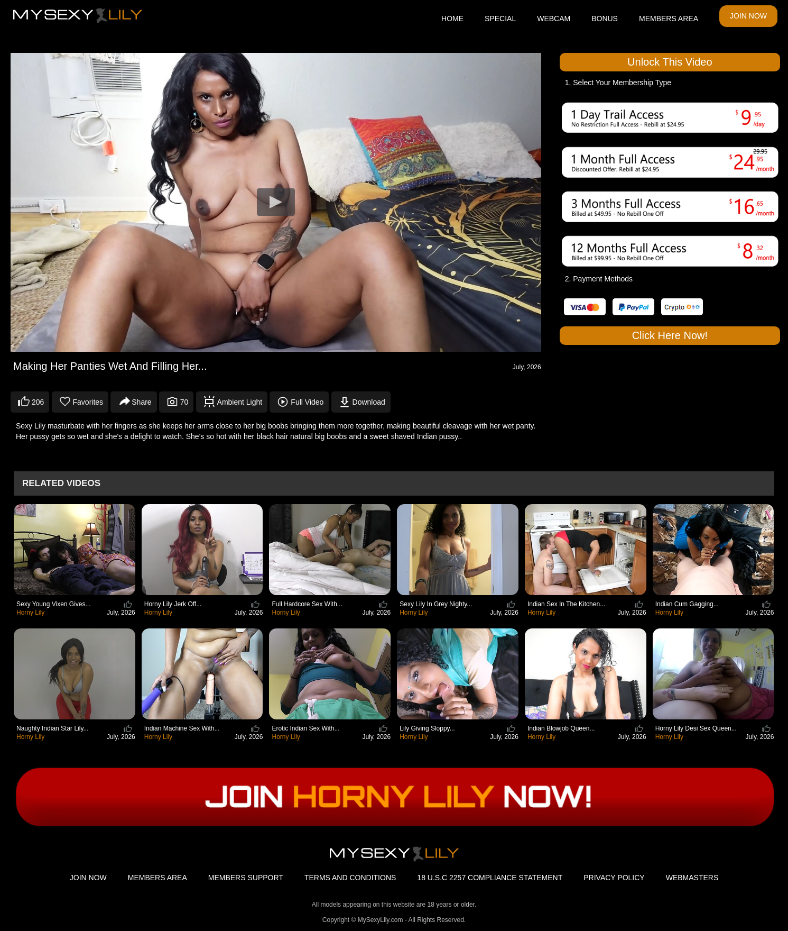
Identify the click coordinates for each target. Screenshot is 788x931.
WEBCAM (553, 18)
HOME (452, 18)
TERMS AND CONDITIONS (350, 877)
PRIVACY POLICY (613, 877)
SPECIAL (500, 18)
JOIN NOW (748, 16)
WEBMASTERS (692, 877)
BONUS (604, 18)
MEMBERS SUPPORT (245, 877)
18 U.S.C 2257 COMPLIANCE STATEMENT (489, 877)
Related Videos (61, 483)
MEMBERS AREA (668, 18)
